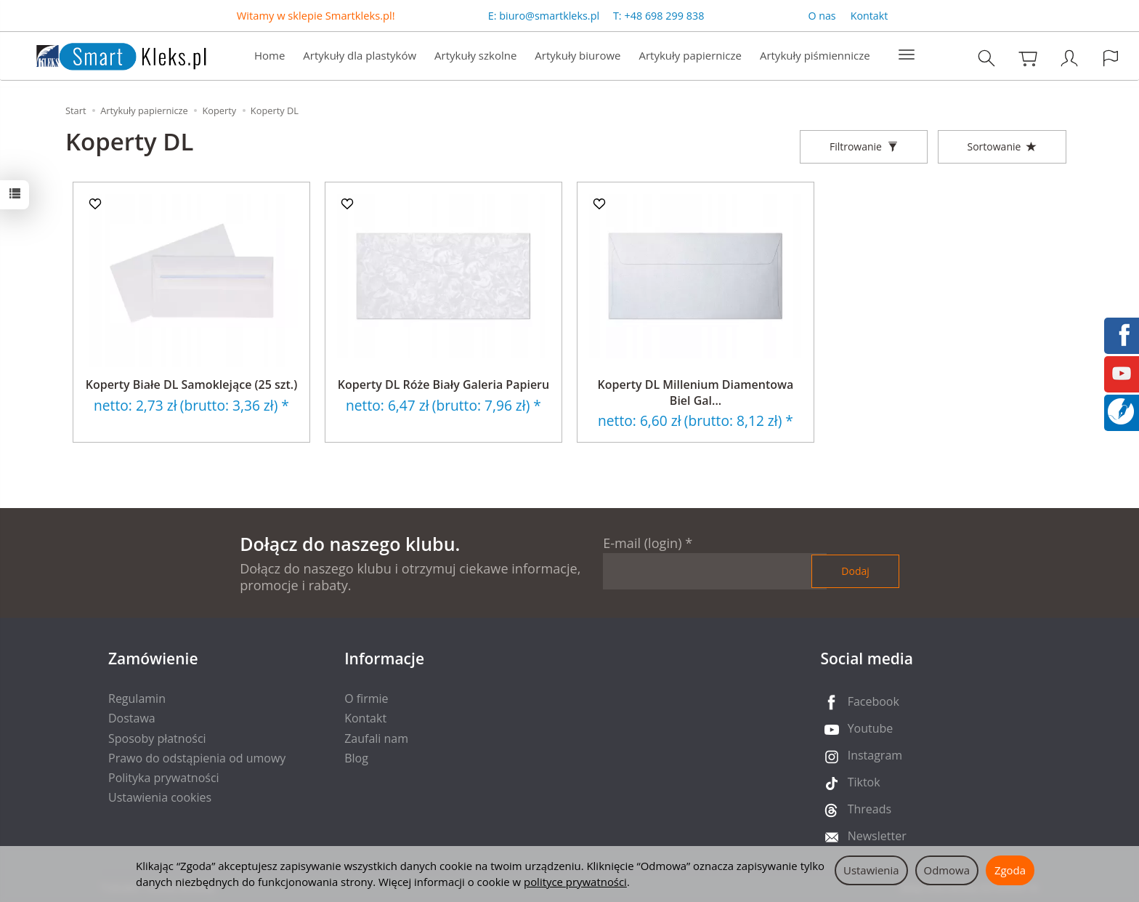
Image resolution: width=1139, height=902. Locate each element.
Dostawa (131, 718)
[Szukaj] (986, 57)
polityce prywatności (575, 881)
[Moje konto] (1069, 57)
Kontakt (869, 16)
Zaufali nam (376, 738)
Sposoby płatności (157, 738)
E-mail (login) (642, 543)
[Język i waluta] (1111, 57)
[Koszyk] (1028, 57)
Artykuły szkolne (475, 55)
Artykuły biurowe (577, 55)
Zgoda (1010, 870)
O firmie (366, 698)
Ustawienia (871, 870)
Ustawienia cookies (159, 797)
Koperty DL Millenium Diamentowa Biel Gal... (696, 392)
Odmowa (947, 870)
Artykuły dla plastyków (359, 55)
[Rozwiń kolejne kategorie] (906, 55)
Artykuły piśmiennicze (815, 55)
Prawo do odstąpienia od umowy (196, 758)
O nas (821, 16)
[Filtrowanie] (864, 147)
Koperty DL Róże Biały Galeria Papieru (443, 384)
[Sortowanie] (1002, 147)
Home (269, 55)
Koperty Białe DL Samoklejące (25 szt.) (192, 384)
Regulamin (137, 698)
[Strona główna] (107, 54)
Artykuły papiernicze (690, 55)
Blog (356, 758)
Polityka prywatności (163, 778)
